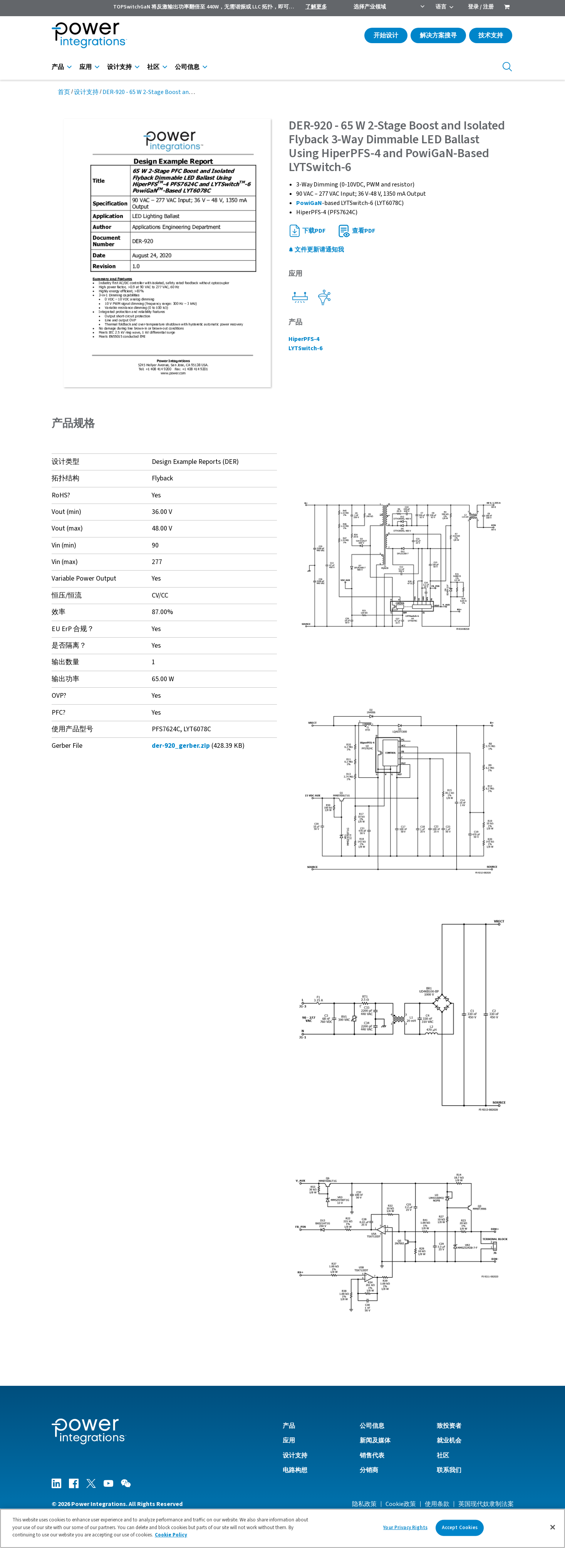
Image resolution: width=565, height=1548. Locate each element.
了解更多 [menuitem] (316, 7)
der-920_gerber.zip (181, 745)
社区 (153, 67)
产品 (58, 67)
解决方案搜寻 (438, 35)
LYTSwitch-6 (305, 348)
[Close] (552, 1527)
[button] (401, 565)
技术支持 (490, 35)
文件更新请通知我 (316, 249)
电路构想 (295, 1470)
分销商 (369, 1470)
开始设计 (386, 35)
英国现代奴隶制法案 (486, 1504)
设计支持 (119, 67)
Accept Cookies (460, 1527)
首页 (64, 92)
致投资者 (449, 1426)
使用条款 (437, 1504)
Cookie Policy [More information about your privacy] (171, 1534)
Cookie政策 (401, 1504)
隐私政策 (364, 1504)
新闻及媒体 (375, 1440)
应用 (85, 67)
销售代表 (372, 1455)
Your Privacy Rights (405, 1527)
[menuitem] (507, 8)
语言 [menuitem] (441, 7)
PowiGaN (309, 203)
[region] (282, 1528)
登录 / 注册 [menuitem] (481, 7)
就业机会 (449, 1440)
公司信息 (187, 67)
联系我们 (449, 1470)
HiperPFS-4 (303, 339)
